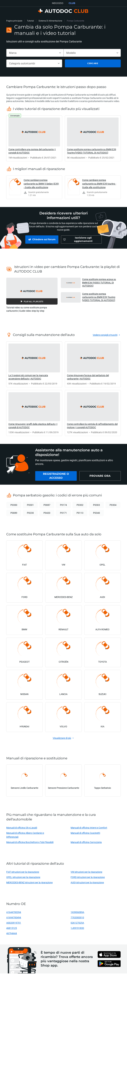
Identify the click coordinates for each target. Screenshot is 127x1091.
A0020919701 (13, 922)
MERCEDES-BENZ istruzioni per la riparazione (29, 882)
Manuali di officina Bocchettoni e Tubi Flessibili (29, 842)
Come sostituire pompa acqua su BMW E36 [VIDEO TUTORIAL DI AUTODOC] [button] (99, 282)
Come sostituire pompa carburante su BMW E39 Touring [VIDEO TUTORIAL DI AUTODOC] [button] (98, 297)
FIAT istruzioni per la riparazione (22, 871)
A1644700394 (13, 912)
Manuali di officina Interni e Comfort (89, 827)
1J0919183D (77, 928)
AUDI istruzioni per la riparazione (87, 882)
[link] (34, 138)
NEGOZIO (57, 3)
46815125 (11, 928)
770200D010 (77, 917)
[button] (32, 291)
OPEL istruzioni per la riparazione (23, 877)
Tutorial (30, 20)
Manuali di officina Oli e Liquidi (21, 827)
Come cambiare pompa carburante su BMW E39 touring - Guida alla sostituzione (99, 183)
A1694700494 (13, 917)
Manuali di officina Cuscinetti (85, 832)
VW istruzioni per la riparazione (86, 871)
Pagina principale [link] (14, 20)
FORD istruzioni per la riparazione (88, 877)
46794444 (11, 933)
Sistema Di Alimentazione (50, 20)
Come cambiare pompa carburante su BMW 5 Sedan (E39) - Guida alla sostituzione (41, 183)
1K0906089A (77, 912)
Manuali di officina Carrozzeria (86, 842)
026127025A (77, 922)
